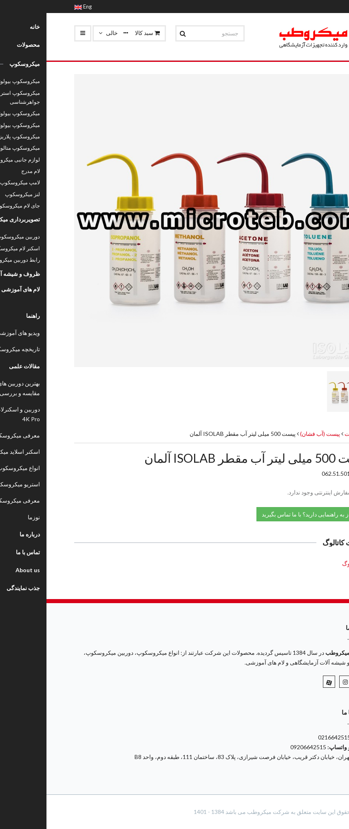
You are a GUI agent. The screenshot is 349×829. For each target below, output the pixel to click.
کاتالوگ (304, 563)
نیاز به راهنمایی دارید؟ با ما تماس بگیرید (265, 514)
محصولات (309, 433)
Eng (36, 6)
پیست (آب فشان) (273, 433)
